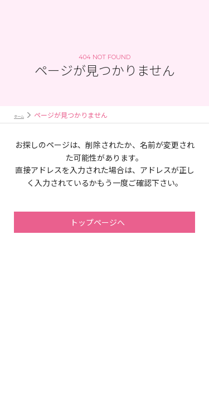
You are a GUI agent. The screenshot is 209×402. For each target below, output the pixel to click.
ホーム (24, 114)
